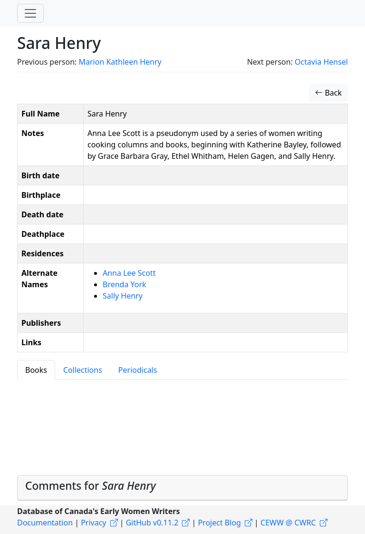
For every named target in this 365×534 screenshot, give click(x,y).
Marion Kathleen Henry (119, 62)
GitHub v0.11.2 (152, 522)
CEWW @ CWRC (288, 522)
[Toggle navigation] (30, 13)
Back (328, 92)
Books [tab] (36, 370)
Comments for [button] (90, 485)
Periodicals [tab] (137, 370)
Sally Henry (123, 296)
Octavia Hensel (321, 62)
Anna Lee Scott (129, 273)
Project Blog (219, 522)
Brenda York (124, 284)
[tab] (182, 488)
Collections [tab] (82, 370)
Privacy (93, 522)
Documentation (45, 522)
